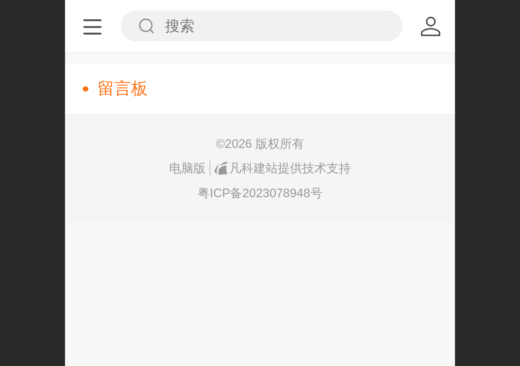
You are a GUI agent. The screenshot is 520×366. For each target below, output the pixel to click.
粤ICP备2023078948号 (260, 193)
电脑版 (187, 168)
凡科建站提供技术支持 (282, 168)
